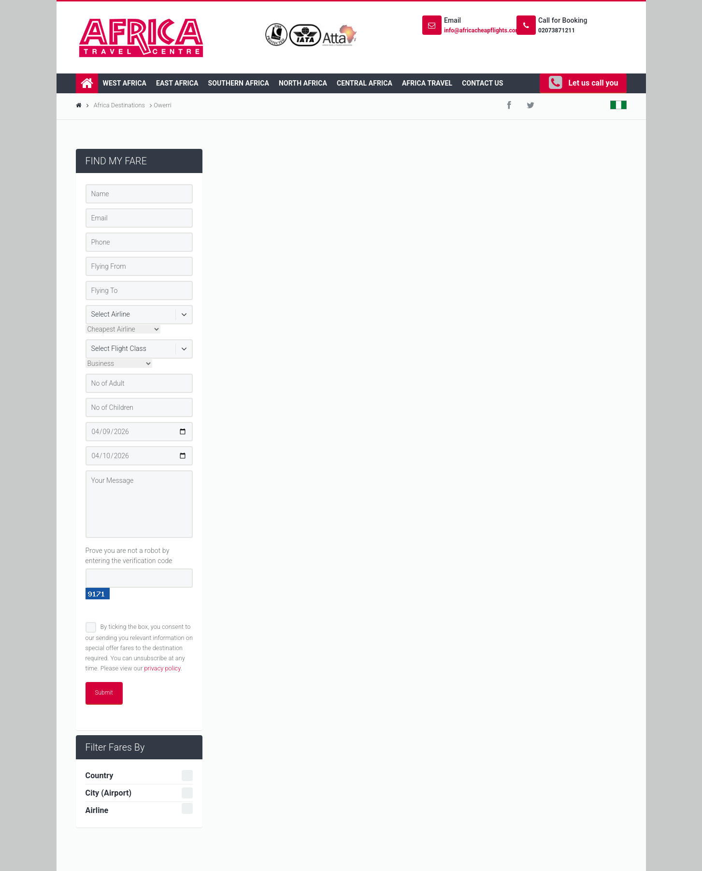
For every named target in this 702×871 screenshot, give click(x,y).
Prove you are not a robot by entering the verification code (129, 556)
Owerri (162, 105)
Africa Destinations (123, 105)
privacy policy (162, 668)
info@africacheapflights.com (482, 30)
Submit (104, 692)
